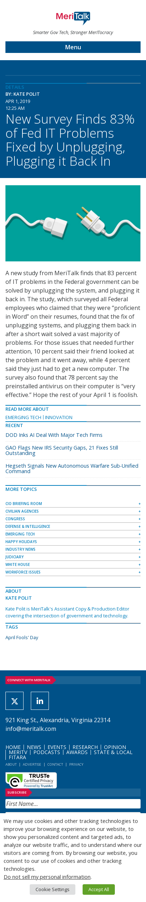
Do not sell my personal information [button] (47, 876)
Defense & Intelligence (27, 526)
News (34, 747)
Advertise (32, 764)
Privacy (76, 764)
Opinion (115, 747)
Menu (73, 47)
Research (85, 747)
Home (13, 747)
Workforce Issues (23, 572)
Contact (55, 764)
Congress (15, 518)
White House (17, 564)
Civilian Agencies (22, 511)
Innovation (58, 417)
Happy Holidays (21, 541)
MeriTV (18, 752)
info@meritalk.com (30, 729)
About (11, 764)
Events (56, 747)
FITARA (17, 757)
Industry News (20, 549)
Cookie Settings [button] (53, 889)
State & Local (113, 752)
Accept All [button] (98, 889)
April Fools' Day (21, 637)
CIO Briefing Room (23, 503)
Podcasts (46, 752)
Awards (77, 752)
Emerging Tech (23, 417)
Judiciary (14, 556)
